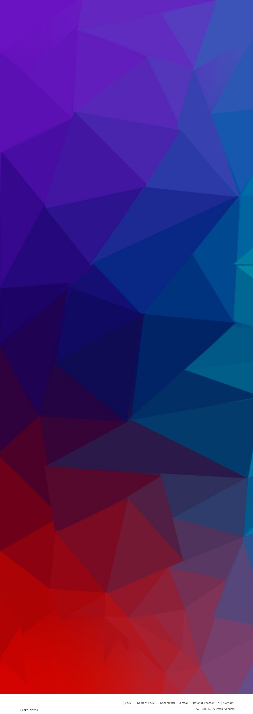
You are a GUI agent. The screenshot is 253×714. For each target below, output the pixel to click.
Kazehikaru (167, 703)
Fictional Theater (203, 703)
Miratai (183, 703)
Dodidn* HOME (146, 703)
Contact (228, 703)
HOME (129, 703)
